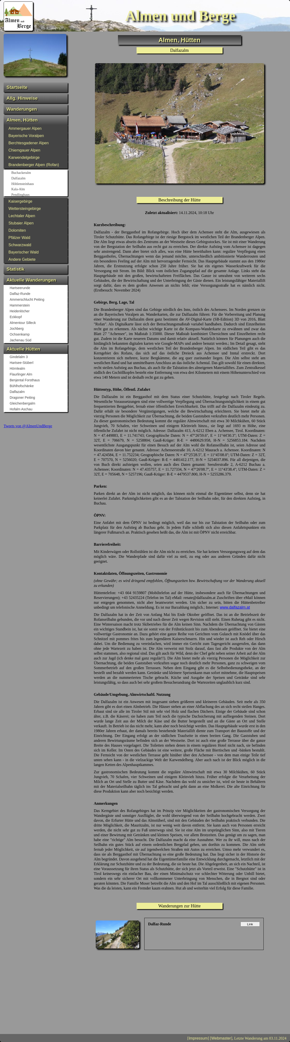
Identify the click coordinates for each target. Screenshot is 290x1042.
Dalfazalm (39, 178)
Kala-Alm (39, 189)
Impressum (198, 1038)
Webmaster (221, 1038)
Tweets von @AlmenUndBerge (28, 426)
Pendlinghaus (39, 195)
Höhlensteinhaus (39, 184)
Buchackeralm (39, 173)
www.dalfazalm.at (235, 607)
